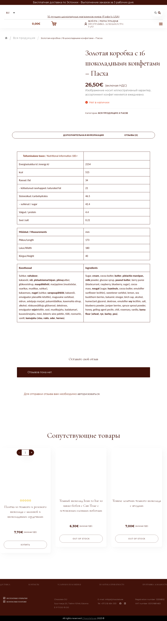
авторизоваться (88, 394)
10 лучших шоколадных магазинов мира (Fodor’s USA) (83, 16)
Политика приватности (111, 584)
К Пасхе (123, 113)
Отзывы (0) (131, 135)
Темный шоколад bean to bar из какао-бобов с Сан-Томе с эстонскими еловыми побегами (81, 506)
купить (25, 544)
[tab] (36, 135)
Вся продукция (24, 38)
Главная (6, 38)
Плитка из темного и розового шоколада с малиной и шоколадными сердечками (25, 512)
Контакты (34, 584)
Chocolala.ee (89, 618)
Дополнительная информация (83, 135)
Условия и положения (69, 584)
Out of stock (81, 538)
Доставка (5, 584)
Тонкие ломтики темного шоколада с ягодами (136, 503)
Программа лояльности (155, 584)
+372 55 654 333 (109, 603)
